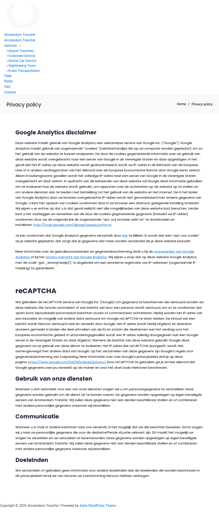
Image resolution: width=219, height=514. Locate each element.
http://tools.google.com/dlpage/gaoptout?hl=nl (72, 225)
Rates (8, 81)
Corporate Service (19, 56)
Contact (10, 92)
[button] (19, 46)
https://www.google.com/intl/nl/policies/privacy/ (67, 362)
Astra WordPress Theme (98, 505)
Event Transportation (22, 71)
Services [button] (12, 46)
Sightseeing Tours (20, 66)
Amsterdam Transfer (19, 35)
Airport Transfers (19, 51)
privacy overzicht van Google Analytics (76, 257)
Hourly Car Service (20, 61)
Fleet (8, 76)
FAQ (7, 87)
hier (125, 235)
